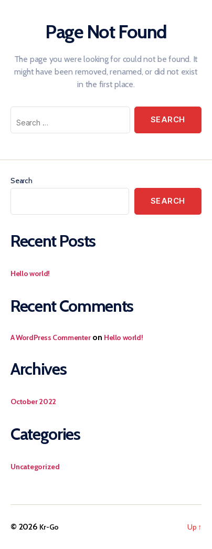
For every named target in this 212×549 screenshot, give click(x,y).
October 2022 (33, 401)
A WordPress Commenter (50, 337)
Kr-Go (49, 527)
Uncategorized (35, 466)
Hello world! (30, 273)
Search (21, 180)
